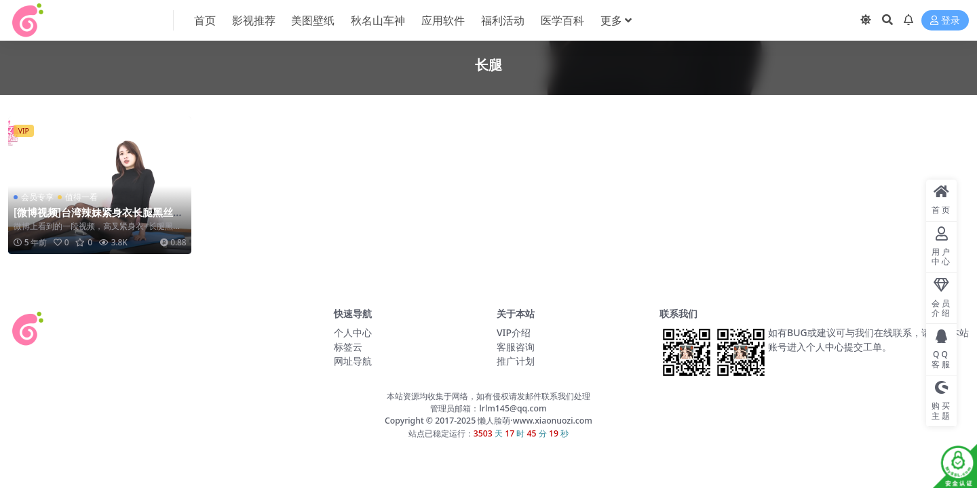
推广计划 (516, 360)
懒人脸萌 (493, 420)
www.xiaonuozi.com (552, 420)
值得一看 (81, 197)
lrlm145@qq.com (512, 408)
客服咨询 (516, 346)
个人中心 (353, 332)
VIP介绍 (514, 332)
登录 (945, 21)
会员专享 (37, 197)
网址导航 (353, 360)
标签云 (348, 346)
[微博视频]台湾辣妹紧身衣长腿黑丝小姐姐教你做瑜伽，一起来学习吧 (98, 218)
